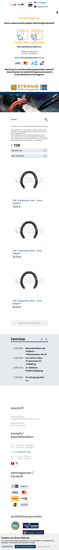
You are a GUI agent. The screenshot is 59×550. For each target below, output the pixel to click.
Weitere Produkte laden (29, 323)
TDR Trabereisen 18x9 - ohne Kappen (27, 302)
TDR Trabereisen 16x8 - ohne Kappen (27, 252)
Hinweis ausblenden (43, 546)
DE (21, 5)
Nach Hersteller (17, 156)
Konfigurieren (7, 546)
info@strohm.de (32, 51)
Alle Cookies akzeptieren (25, 546)
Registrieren (41, 6)
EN (13, 5)
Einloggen (40, 2)
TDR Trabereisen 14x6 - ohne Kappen (27, 202)
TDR (17, 145)
